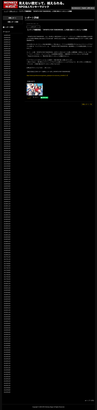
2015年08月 (7, 319)
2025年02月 (7, 66)
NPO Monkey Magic (47, 407)
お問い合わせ (90, 8)
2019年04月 (7, 221)
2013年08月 (7, 372)
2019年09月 (7, 210)
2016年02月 (7, 305)
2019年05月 (7, 219)
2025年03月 (7, 64)
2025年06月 (7, 57)
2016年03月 (7, 303)
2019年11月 (7, 206)
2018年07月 (7, 241)
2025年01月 (7, 68)
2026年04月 (7, 35)
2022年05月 (7, 139)
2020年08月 (7, 186)
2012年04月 (7, 392)
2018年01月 (7, 254)
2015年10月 (7, 314)
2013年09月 (7, 370)
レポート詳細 (9, 27)
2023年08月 (7, 106)
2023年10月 (7, 102)
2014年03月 (7, 356)
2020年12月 (7, 177)
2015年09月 (7, 317)
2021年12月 (7, 150)
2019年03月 (7, 223)
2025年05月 (7, 59)
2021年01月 (7, 175)
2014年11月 (7, 339)
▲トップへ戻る (89, 400)
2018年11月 (7, 232)
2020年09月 (7, 184)
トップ (6, 11)
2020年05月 (7, 192)
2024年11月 (7, 73)
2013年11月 (7, 365)
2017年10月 (7, 261)
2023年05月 (7, 113)
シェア (29, 98)
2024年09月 (7, 77)
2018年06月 (7, 243)
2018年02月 (7, 252)
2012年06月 (7, 390)
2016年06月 (7, 297)
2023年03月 (7, 117)
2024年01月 (7, 95)
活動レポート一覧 (87, 104)
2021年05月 (7, 166)
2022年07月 (7, 135)
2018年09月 (7, 237)
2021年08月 (7, 159)
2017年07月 (7, 268)
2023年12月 (7, 97)
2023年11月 (7, 99)
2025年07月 (7, 55)
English (84, 8)
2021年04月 (7, 168)
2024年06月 (7, 84)
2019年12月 (7, 203)
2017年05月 (7, 272)
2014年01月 (7, 361)
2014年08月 (7, 345)
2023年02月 (7, 119)
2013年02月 (7, 379)
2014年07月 (7, 348)
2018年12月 (7, 230)
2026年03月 (7, 37)
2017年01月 (7, 281)
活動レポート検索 (13, 22)
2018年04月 (7, 248)
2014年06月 (7, 350)
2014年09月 (7, 343)
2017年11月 (7, 259)
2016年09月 (7, 290)
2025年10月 (7, 48)
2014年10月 (7, 341)
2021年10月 (7, 155)
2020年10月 (7, 181)
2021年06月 (7, 164)
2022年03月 (7, 144)
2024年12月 (7, 71)
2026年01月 (7, 42)
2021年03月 (7, 170)
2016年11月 (7, 286)
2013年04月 (7, 376)
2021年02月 (7, 172)
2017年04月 (7, 274)
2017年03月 (7, 277)
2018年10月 (7, 235)
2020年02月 (7, 199)
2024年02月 (7, 93)
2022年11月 (7, 126)
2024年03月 (7, 90)
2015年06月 (7, 323)
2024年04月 (7, 88)
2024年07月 (7, 82)
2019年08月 (7, 212)
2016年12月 (7, 283)
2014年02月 (7, 359)
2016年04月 (7, 301)
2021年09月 (7, 157)
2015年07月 (7, 321)
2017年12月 (7, 257)
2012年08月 (7, 387)
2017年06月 (7, 270)
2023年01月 (7, 122)
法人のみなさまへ (76, 8)
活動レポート (13, 11)
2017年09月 (7, 263)
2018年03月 (7, 250)
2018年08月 (7, 239)
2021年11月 (7, 153)
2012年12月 (7, 383)
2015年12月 (7, 310)
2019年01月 (7, 228)
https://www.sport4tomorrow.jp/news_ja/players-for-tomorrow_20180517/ (46, 75)
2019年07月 (7, 215)
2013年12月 (7, 363)
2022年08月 (7, 133)
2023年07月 (7, 108)
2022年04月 (7, 141)
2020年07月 (7, 188)
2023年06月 (7, 110)
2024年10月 (7, 75)
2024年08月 (7, 79)
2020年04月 (7, 195)
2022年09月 (7, 130)
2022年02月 (7, 146)
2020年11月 (7, 179)
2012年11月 (7, 385)
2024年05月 (7, 86)
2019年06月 (7, 217)
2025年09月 (7, 51)
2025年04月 (7, 62)
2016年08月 (7, 292)
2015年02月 (7, 332)
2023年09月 (7, 104)
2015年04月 (7, 328)
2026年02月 (7, 39)
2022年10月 (7, 128)
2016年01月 (7, 308)
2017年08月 (7, 266)
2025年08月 (7, 53)
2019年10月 (7, 208)
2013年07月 (7, 374)
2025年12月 (7, 44)
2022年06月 (7, 137)
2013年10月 (7, 367)
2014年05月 (7, 352)
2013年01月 (7, 381)
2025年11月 (7, 46)
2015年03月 (7, 330)
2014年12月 (7, 337)
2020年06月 (7, 190)
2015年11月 (7, 312)
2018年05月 (7, 246)
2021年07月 (7, 161)
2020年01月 (7, 201)
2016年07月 (7, 294)
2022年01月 (7, 148)
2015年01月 (7, 334)
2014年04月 (7, 354)
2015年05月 (7, 325)
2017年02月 (7, 279)
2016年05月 (7, 299)
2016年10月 (7, 288)
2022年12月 (7, 124)
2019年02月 (7, 226)
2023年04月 (7, 115)
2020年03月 (7, 197)
